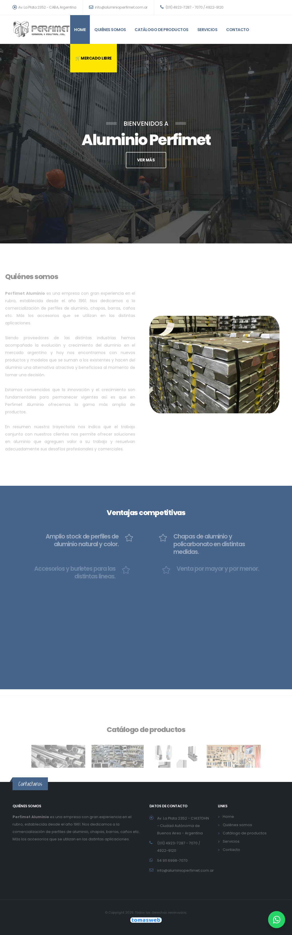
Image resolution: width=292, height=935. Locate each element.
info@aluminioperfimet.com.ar (118, 7)
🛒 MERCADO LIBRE (93, 58)
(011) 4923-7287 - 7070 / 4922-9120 (192, 7)
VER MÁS (146, 162)
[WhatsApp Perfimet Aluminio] (276, 919)
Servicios (207, 29)
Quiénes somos (110, 29)
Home (80, 29)
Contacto (237, 29)
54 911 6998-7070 (172, 860)
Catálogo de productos (161, 29)
